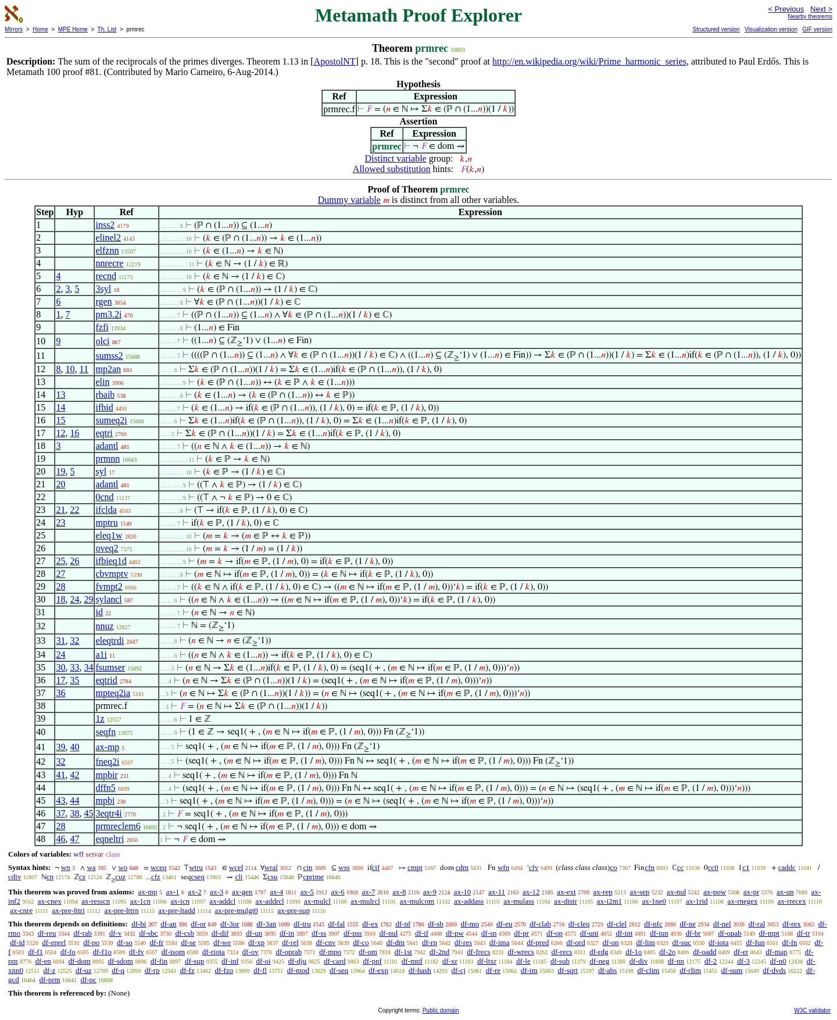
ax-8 (399, 891)
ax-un (785, 891)
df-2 (710, 961)
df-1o (633, 951)
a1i (101, 654)
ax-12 (531, 891)
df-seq (339, 970)
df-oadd (704, 951)
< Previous (786, 9)
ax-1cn (140, 901)
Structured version (715, 29)
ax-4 (276, 891)
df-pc (88, 979)
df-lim (645, 942)
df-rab (82, 933)
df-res (463, 942)
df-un (254, 933)
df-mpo (330, 951)
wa (91, 867)
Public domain (441, 1010)
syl (100, 471)
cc (680, 867)
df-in (287, 933)
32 (74, 640)
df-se (188, 942)
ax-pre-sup (293, 910)
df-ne (687, 923)
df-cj (459, 970)
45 (88, 813)
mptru (106, 522)
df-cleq (579, 923)
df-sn (489, 933)
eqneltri (109, 839)
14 (60, 407)
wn (65, 867)
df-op (554, 933)
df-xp (256, 942)
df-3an (266, 923)
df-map (777, 951)
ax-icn (179, 901)
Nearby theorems (810, 16)
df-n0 (778, 961)
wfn (503, 867)
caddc (787, 867)
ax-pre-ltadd (176, 910)
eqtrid (106, 680)
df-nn (676, 961)
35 (74, 680)
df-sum (732, 970)
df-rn (429, 942)
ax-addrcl (270, 901)
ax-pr (751, 891)
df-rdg (599, 951)
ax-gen (242, 891)
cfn (649, 867)
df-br (693, 933)
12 (60, 433)
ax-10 (462, 891)
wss (344, 867)
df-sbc (148, 933)
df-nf (402, 923)
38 (74, 813)
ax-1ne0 (654, 901)
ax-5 (307, 891)
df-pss (353, 933)
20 (60, 484)
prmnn (107, 458)
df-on (610, 942)
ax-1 (173, 891)
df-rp (152, 970)
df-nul (389, 933)
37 (60, 813)
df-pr (521, 933)
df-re (493, 970)
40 (74, 747)
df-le (523, 961)
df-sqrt (568, 970)
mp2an (108, 369)
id (98, 612)
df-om (368, 951)
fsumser (110, 667)
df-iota (719, 942)
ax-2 (194, 891)
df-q (118, 970)
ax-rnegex (743, 901)
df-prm (50, 979)
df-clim (648, 970)
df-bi (138, 923)
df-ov (250, 951)
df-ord (575, 942)
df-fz (187, 970)
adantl (106, 446)
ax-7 (368, 891)
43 (60, 800)
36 (60, 693)
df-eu (504, 923)
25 (60, 561)
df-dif (220, 933)
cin (308, 867)
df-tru (302, 923)
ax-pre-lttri (68, 910)
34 (88, 667)
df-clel (617, 923)
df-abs (607, 970)
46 (60, 839)
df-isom (173, 951)
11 (83, 369)
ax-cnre (21, 910)
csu (272, 876)
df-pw (455, 933)
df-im (529, 970)
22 (74, 510)
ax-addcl (222, 901)
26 (74, 561)
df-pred (538, 942)
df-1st (403, 951)
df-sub (560, 961)
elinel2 (108, 237)
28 (60, 586)
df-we (222, 942)
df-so (125, 942)
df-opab (729, 933)
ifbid (104, 407)
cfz (155, 876)
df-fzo (223, 970)
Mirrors (14, 29)
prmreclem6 (117, 826)
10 (69, 369)
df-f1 (35, 951)
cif (376, 867)
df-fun (755, 942)
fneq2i (107, 761)
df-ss (319, 933)
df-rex (791, 923)
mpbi (105, 800)
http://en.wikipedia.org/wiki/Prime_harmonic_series (589, 61)
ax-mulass (518, 901)
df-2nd (440, 951)
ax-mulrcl (365, 901)
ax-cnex (50, 901)
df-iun (659, 933)
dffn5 (105, 788)
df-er (741, 951)
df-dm (395, 942)
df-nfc (653, 923)
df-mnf (412, 961)
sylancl (108, 599)
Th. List (107, 29)
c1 (745, 867)
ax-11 (496, 891)
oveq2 (106, 548)
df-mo (469, 923)
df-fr (157, 942)
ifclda (105, 510)
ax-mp (107, 747)
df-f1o (102, 951)
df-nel (722, 923)
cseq (198, 876)
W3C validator (812, 1010)
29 (88, 599)
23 (60, 522)
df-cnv (326, 942)
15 (60, 420)
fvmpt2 (108, 586)
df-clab (540, 923)
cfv (534, 867)
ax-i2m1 (609, 901)
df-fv (136, 951)
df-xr (449, 961)
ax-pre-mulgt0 (235, 910)
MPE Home (73, 29)
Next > (821, 9)
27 (60, 574)
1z (99, 718)
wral (271, 867)
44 (74, 800)
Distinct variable (396, 158)
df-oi (263, 961)
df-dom (80, 961)
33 (74, 667)
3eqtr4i (108, 813)
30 (60, 667)
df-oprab (289, 951)
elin (102, 382)
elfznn (107, 250)
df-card (335, 961)
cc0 (713, 867)
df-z (49, 970)
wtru (196, 867)
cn (49, 876)
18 (60, 599)
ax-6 (338, 891)
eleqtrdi (109, 640)
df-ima (499, 942)
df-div (638, 961)
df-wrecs (520, 951)
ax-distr (565, 901)
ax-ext (566, 891)
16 (74, 433)
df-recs (561, 951)
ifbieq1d (110, 561)
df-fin (159, 961)
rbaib (105, 395)
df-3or (229, 923)
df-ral (756, 923)
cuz (120, 876)
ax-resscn (95, 901)
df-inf (230, 961)
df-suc (682, 942)
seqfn (105, 732)
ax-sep (639, 891)
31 (60, 640)
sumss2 (109, 356)
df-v (115, 933)
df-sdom (120, 961)
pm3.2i (108, 314)
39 (60, 747)
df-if (421, 933)
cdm (462, 867)
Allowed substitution (392, 169)
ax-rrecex (792, 901)
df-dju (297, 961)
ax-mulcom (417, 901)
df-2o (667, 951)
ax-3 (216, 891)
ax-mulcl (317, 901)
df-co (361, 942)
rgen (103, 301)
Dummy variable (349, 200)
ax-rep (602, 891)
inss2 (105, 225)
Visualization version (771, 29)
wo (122, 867)
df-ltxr (486, 961)
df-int (624, 933)
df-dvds (774, 970)
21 (60, 510)
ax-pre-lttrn (121, 910)
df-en (43, 961)
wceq (158, 867)
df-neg (599, 961)
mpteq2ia (112, 693)
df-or (198, 923)
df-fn (789, 942)
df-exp (378, 970)
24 (74, 599)
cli (238, 876)
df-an (168, 923)
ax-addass (469, 901)
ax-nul (676, 891)
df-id (17, 942)
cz (82, 876)
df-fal (336, 923)
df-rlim (690, 970)
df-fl (260, 970)
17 (60, 680)
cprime (313, 876)
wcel (236, 867)
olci (102, 341)
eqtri (103, 433)
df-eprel (54, 942)
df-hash (420, 970)
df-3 (743, 961)
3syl (103, 289)
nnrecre (109, 263)
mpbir (106, 775)
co (613, 867)
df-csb (184, 933)
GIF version (817, 29)
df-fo (68, 951)
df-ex (370, 923)
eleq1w (108, 535)
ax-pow (714, 891)
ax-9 (430, 891)
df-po (91, 942)
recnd (105, 276)
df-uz (83, 970)
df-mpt (769, 933)
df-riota (213, 951)
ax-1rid (697, 901)
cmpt (415, 867)
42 (74, 775)
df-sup (194, 961)
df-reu (47, 933)
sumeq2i (111, 420)
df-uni (589, 933)
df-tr (803, 933)
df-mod (298, 970)
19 (60, 471)
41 (60, 775)
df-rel (290, 942)
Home (40, 29)
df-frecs (478, 951)
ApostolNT (335, 61)
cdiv (14, 876)
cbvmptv (111, 574)
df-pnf (372, 961)
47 (74, 839)
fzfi (101, 327)
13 (60, 395)
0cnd (104, 497)
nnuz (104, 626)
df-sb (435, 923)
